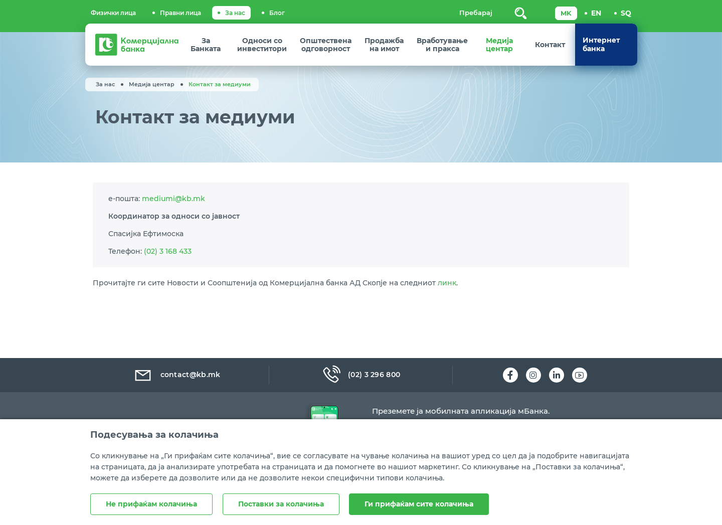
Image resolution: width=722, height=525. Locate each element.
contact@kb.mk (176, 375)
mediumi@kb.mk (173, 205)
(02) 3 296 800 (361, 375)
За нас (235, 13)
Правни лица (180, 13)
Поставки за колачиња (281, 503)
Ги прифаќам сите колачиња (419, 503)
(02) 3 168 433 (168, 264)
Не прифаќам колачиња (151, 503)
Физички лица (113, 13)
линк (447, 308)
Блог (277, 13)
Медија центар (151, 84)
